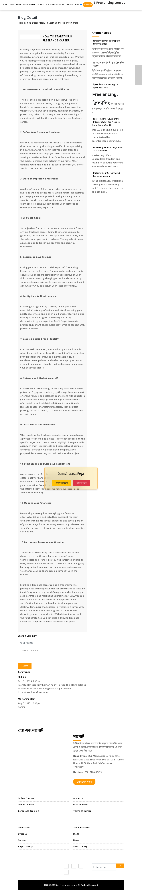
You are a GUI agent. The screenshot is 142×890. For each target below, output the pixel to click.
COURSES (12, 4)
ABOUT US (43, 4)
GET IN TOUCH (34, 4)
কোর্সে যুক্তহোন (87, 5)
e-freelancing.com (46, 868)
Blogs (76, 833)
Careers (22, 840)
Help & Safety (25, 846)
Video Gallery (80, 846)
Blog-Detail (32, 22)
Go (120, 865)
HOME (5, 4)
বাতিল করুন (82, 483)
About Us (78, 798)
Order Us (22, 833)
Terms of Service (82, 810)
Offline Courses (26, 804)
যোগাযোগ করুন (84, 781)
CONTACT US (70, 4)
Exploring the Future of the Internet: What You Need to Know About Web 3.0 (106, 121)
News (76, 840)
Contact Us (24, 827)
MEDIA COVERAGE (22, 4)
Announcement (81, 827)
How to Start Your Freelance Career (59, 22)
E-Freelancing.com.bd (109, 2)
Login (77, 4)
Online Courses (26, 798)
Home (21, 22)
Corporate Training (28, 810)
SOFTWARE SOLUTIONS (56, 4)
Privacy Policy (80, 804)
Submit (25, 665)
